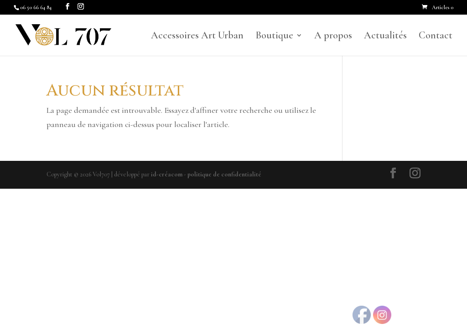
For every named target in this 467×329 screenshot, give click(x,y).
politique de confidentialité (224, 174)
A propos (333, 36)
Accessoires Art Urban (197, 36)
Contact (435, 36)
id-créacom (166, 174)
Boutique (274, 36)
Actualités (385, 36)
